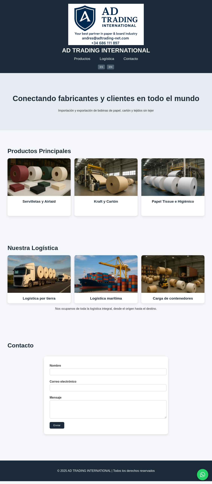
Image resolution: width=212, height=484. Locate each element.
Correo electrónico (63, 381)
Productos (82, 59)
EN (110, 67)
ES (101, 67)
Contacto (130, 59)
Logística (107, 59)
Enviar (57, 428)
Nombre (55, 365)
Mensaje (55, 397)
